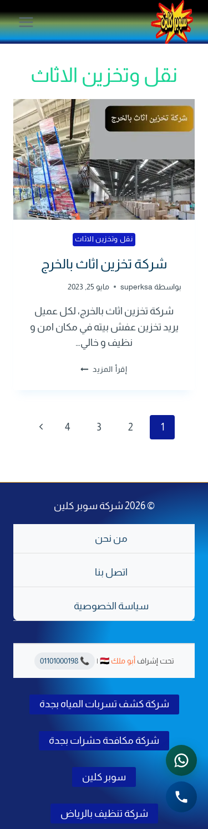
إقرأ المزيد (104, 369)
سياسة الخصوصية (111, 606)
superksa (136, 286)
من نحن (111, 538)
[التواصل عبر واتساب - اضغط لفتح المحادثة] (181, 760)
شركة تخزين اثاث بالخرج (104, 263)
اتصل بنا (111, 572)
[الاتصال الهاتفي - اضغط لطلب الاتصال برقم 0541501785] (181, 796)
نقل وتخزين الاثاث (104, 239)
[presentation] (104, 159)
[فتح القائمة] (26, 22)
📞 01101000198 (64, 660)
